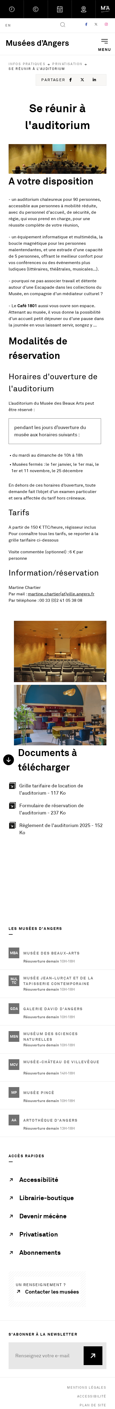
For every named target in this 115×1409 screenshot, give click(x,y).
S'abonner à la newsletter (43, 1334)
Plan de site (93, 1405)
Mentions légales (86, 1388)
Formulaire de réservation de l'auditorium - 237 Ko (62, 809)
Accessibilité (91, 1397)
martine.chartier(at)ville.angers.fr (61, 594)
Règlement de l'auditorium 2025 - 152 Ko (62, 829)
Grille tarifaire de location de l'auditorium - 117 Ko (62, 789)
